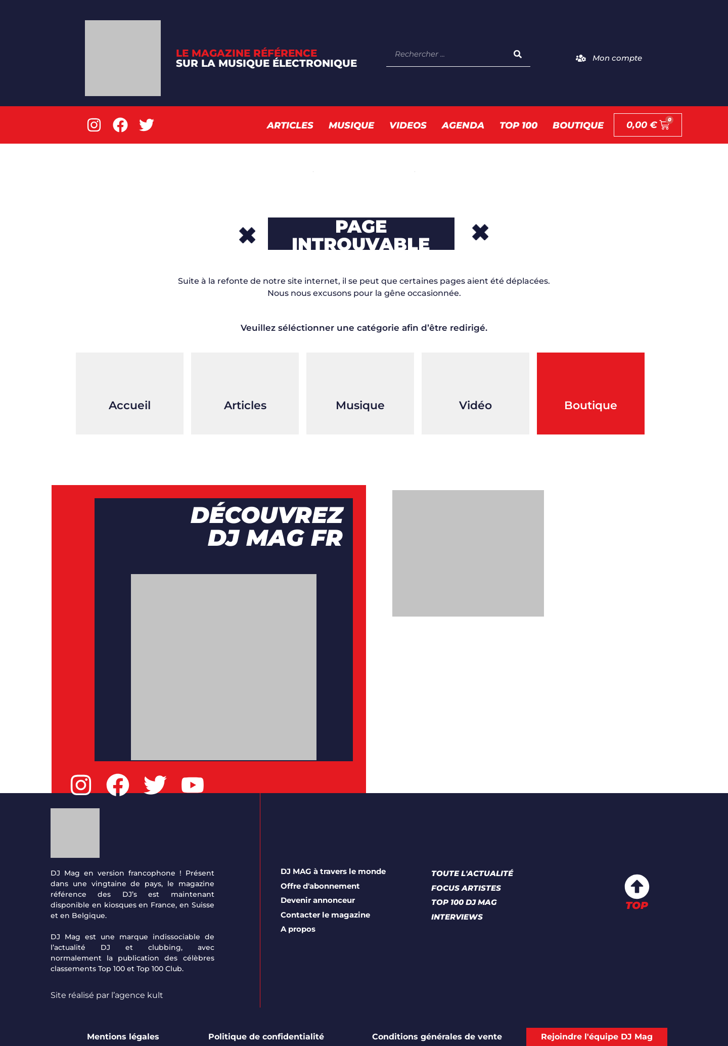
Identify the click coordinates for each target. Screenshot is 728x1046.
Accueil (130, 405)
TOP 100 (518, 125)
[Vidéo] (475, 377)
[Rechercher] (517, 53)
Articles (290, 125)
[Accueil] (130, 377)
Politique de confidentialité (266, 1036)
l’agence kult (137, 995)
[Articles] (245, 377)
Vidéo (475, 405)
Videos (408, 125)
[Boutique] (591, 377)
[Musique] (360, 377)
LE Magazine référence (266, 58)
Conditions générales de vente (437, 1036)
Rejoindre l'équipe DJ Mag (597, 1036)
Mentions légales (123, 1036)
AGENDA (463, 125)
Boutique (578, 125)
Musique (351, 125)
